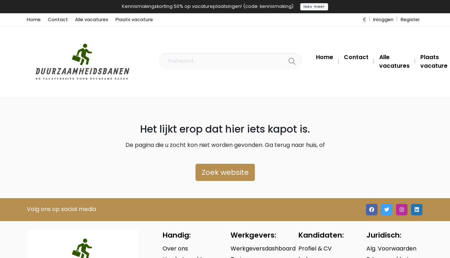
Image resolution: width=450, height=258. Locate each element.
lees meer (314, 6)
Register (410, 19)
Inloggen (383, 19)
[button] (364, 19)
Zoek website (225, 172)
